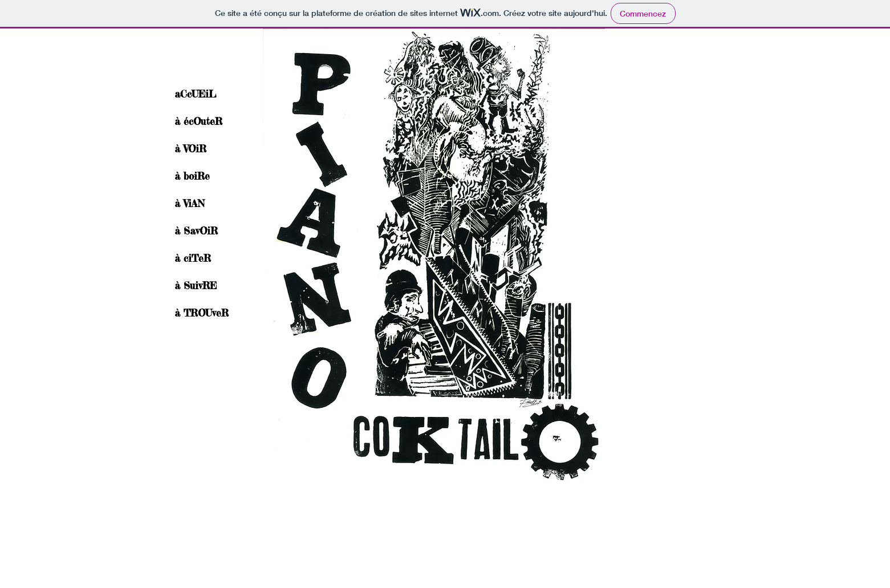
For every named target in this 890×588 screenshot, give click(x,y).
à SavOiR (196, 231)
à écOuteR (198, 121)
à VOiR (190, 149)
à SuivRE (195, 285)
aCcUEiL (195, 94)
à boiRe (192, 176)
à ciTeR (192, 258)
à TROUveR (201, 313)
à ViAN (189, 203)
